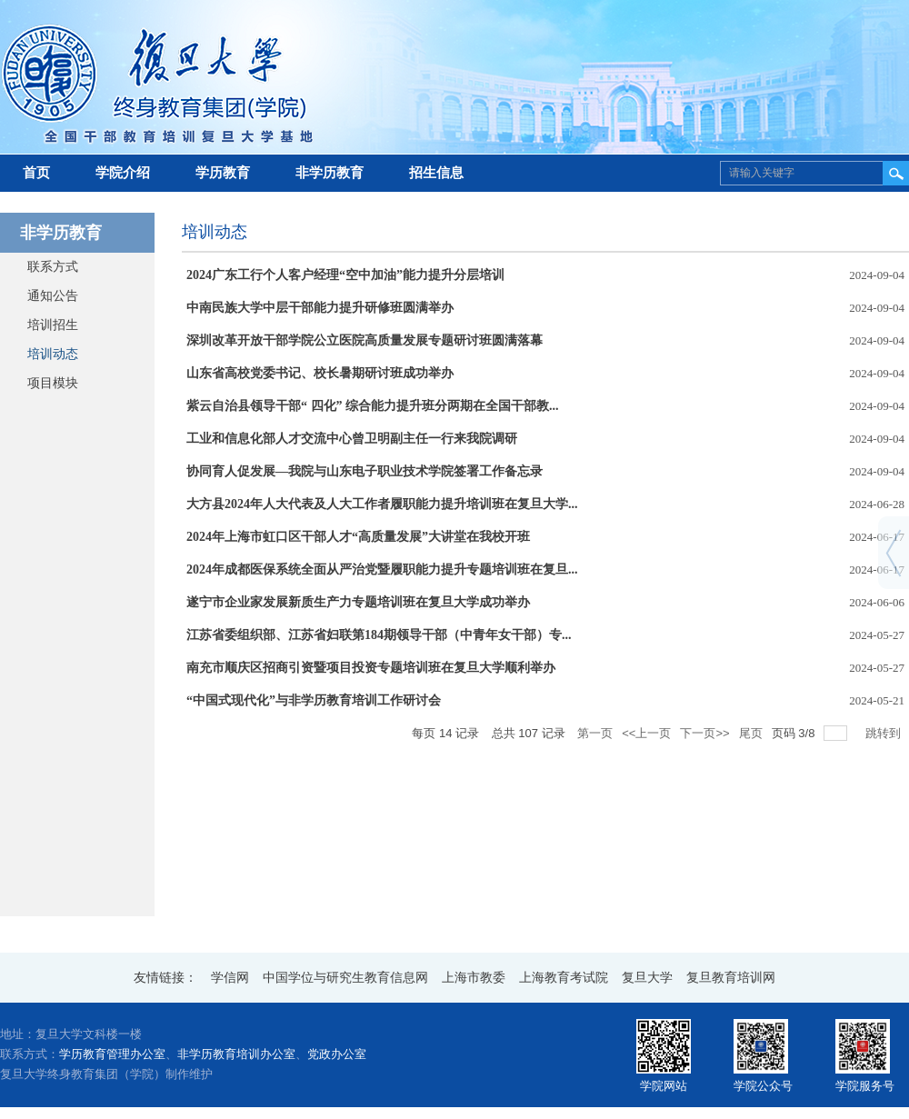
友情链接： (165, 977)
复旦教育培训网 (730, 977)
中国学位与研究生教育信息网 (345, 977)
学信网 (230, 977)
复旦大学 (647, 977)
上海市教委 (473, 977)
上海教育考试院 (563, 977)
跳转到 (884, 733)
